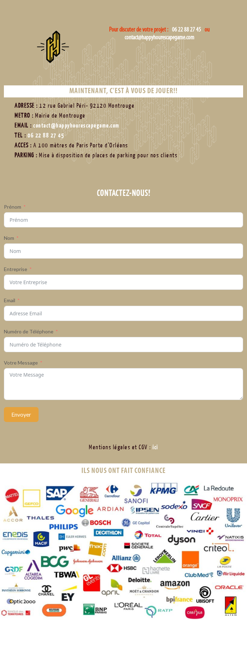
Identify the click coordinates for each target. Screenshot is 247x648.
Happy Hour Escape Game (65, 58)
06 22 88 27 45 (186, 30)
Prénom (12, 207)
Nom (9, 238)
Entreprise (15, 269)
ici (155, 447)
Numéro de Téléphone (28, 331)
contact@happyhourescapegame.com (159, 38)
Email (9, 300)
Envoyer (21, 414)
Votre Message (21, 363)
